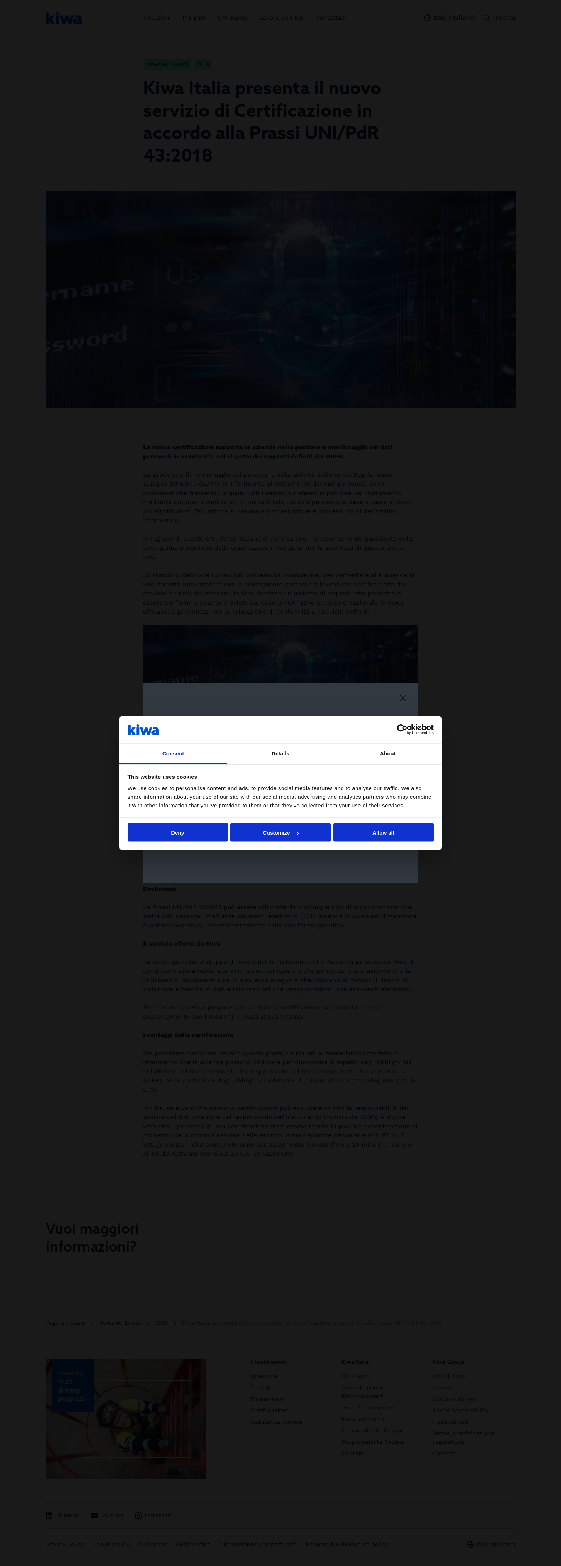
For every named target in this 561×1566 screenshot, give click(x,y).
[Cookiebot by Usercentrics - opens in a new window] (402, 729)
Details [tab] (280, 753)
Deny (177, 833)
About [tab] (388, 753)
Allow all (383, 833)
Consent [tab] (173, 753)
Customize (281, 833)
